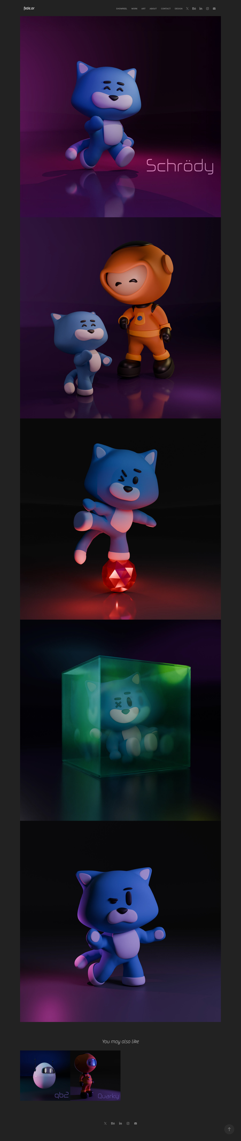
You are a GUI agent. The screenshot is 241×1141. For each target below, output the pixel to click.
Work (134, 8)
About (153, 8)
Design (178, 8)
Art (143, 8)
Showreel (121, 8)
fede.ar (29, 7)
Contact (166, 8)
